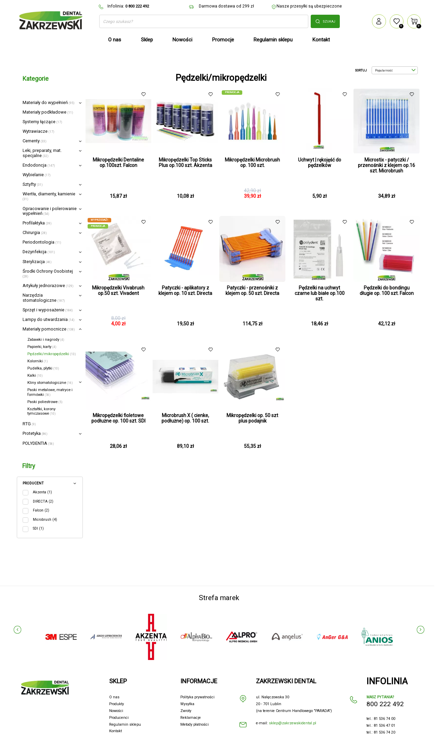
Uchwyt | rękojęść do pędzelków (319, 162)
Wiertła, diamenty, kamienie (49, 196)
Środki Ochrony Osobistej (48, 273)
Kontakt (115, 731)
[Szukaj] (203, 21)
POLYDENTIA (38, 443)
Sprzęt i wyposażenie (48, 309)
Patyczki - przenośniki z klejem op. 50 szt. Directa (252, 290)
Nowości (116, 711)
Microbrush (45, 519)
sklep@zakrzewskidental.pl (292, 723)
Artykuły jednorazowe (48, 285)
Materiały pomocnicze (49, 329)
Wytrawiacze (38, 131)
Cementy (35, 140)
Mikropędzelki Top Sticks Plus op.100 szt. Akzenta (185, 162)
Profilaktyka (37, 222)
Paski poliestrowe (45, 402)
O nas (114, 697)
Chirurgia (35, 232)
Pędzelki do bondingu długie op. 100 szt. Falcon (387, 290)
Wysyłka (187, 704)
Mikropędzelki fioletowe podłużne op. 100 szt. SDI (118, 418)
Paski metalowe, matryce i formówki (50, 392)
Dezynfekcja (39, 251)
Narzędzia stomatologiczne (44, 297)
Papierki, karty (41, 347)
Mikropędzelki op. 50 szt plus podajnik (252, 418)
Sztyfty (33, 184)
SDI (38, 528)
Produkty (116, 704)
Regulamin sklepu (125, 724)
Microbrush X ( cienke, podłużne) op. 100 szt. (185, 418)
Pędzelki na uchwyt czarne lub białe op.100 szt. (320, 293)
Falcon (41, 510)
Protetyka (35, 433)
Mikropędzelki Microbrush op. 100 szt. (252, 162)
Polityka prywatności (197, 697)
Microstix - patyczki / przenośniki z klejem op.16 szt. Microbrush (386, 165)
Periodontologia (42, 242)
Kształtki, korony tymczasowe (41, 411)
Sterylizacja (37, 261)
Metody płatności (194, 724)
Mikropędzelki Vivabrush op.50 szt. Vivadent (118, 290)
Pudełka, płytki (43, 368)
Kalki (35, 375)
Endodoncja (39, 165)
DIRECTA (43, 501)
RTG (29, 423)
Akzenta (42, 492)
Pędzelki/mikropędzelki (51, 354)
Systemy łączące (42, 121)
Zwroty (185, 711)
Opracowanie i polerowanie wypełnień (50, 211)
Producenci (119, 717)
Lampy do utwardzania (49, 319)
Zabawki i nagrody (45, 339)
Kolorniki (37, 361)
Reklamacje (190, 717)
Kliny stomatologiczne (50, 382)
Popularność (395, 70)
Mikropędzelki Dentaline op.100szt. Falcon (118, 162)
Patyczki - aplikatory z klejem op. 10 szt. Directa (185, 290)
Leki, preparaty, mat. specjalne (42, 153)
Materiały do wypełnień (49, 102)
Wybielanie (37, 174)
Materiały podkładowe (48, 112)
